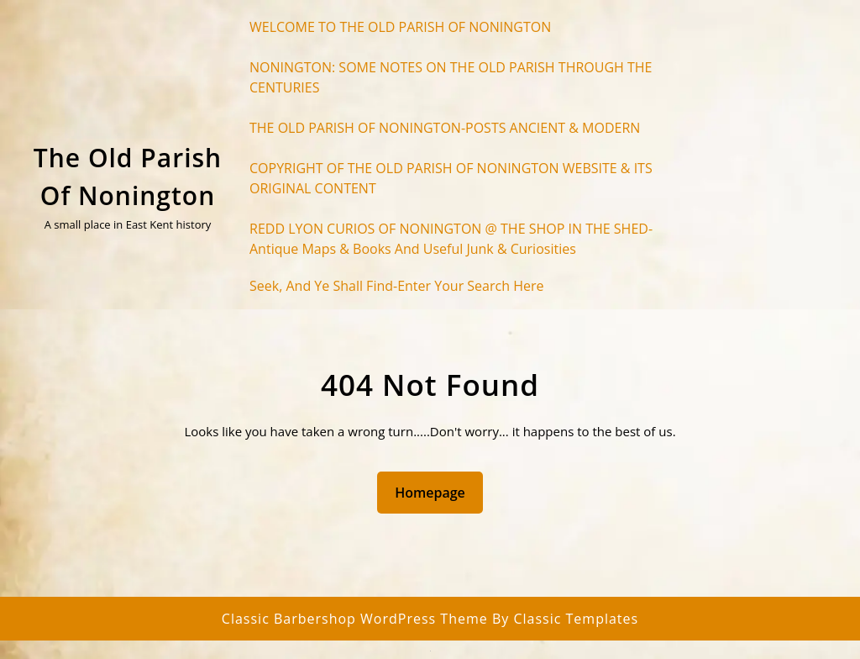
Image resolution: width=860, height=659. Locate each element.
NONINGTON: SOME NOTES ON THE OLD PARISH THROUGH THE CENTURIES (451, 77)
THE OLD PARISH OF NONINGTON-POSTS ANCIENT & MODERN (444, 128)
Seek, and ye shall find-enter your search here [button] (396, 286)
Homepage (437, 492)
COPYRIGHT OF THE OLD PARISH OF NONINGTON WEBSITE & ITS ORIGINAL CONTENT (451, 178)
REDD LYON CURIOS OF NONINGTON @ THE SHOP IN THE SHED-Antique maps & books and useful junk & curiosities (451, 238)
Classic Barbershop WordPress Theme (357, 618)
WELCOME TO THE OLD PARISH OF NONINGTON (400, 27)
